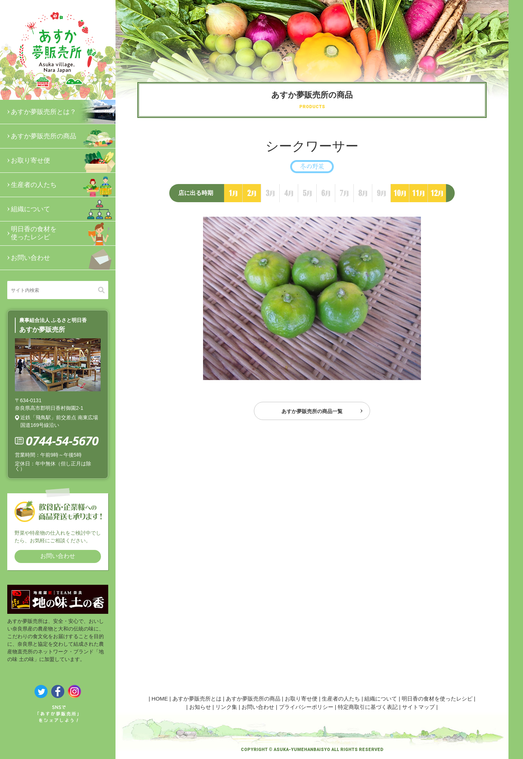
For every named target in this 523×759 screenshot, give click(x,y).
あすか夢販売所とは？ (63, 112)
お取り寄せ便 (63, 160)
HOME (159, 698)
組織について (63, 209)
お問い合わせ (63, 258)
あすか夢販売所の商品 (63, 136)
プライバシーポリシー (306, 707)
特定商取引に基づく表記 (368, 707)
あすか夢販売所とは (197, 698)
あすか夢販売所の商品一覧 (311, 413)
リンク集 (226, 707)
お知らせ (200, 707)
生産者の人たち (63, 185)
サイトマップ (418, 707)
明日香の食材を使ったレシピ (63, 233)
